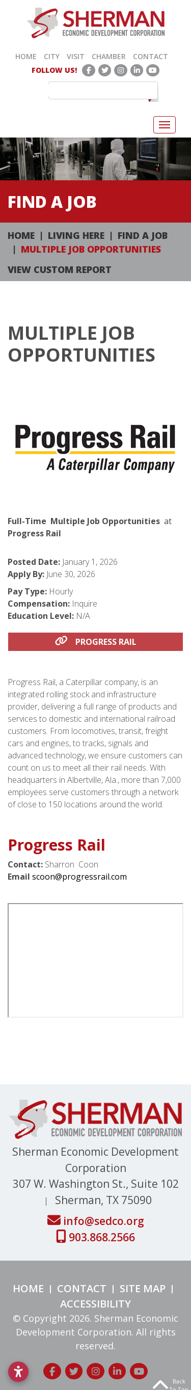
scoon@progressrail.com (79, 876)
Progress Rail (96, 642)
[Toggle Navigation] (164, 124)
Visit (76, 56)
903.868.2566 (95, 1237)
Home (26, 56)
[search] (98, 90)
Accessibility (95, 1304)
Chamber (109, 56)
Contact (150, 56)
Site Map (143, 1288)
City (52, 56)
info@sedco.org (95, 1221)
